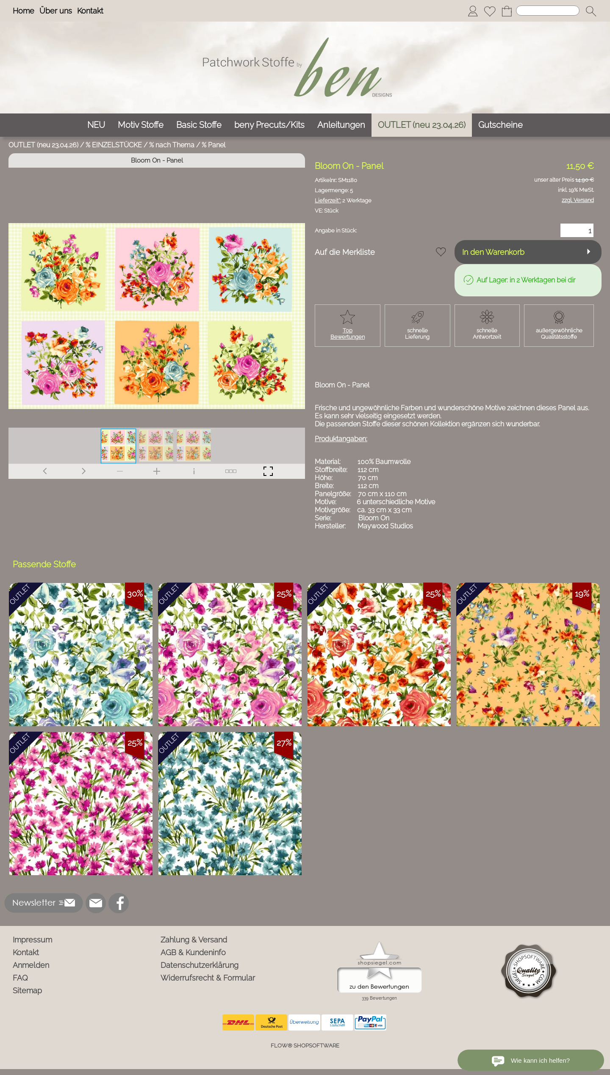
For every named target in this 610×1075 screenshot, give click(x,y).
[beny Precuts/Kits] (269, 125)
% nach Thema (171, 145)
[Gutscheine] (500, 125)
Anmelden (31, 965)
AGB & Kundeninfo (193, 952)
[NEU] (96, 125)
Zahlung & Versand (194, 939)
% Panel (213, 145)
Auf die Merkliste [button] (345, 252)
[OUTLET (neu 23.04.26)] (422, 125)
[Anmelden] (472, 11)
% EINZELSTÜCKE (114, 145)
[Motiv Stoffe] (140, 125)
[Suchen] (548, 11)
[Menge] (577, 230)
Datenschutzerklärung (199, 965)
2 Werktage (343, 200)
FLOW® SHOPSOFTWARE (305, 1045)
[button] (591, 11)
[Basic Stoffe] (199, 125)
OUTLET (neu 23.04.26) (43, 145)
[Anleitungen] (341, 125)
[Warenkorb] (506, 11)
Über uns (55, 10)
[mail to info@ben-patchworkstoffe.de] (95, 903)
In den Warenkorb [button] (493, 252)
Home (23, 10)
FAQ (20, 977)
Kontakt (90, 10)
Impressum (32, 939)
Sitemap (27, 990)
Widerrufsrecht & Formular (208, 977)
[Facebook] (118, 903)
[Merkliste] (489, 11)
